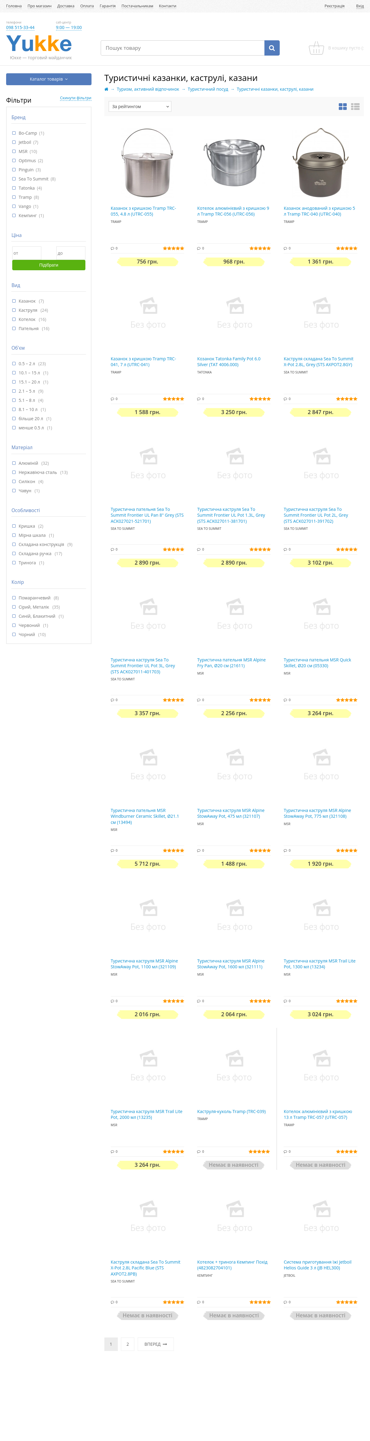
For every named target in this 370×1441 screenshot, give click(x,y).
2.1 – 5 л (27, 391)
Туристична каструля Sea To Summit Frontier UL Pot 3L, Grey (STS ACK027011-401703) (143, 666)
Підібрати (48, 265)
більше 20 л (31, 418)
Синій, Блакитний (38, 616)
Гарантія (108, 6)
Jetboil (25, 142)
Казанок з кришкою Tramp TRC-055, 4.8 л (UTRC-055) (143, 211)
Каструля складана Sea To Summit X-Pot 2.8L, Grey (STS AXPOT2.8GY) (318, 362)
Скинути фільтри (75, 97)
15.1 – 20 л (30, 382)
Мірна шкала (33, 535)
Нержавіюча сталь (38, 472)
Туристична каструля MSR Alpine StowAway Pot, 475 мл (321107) (230, 813)
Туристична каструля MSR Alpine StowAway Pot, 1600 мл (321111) (230, 964)
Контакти (168, 6)
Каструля (29, 310)
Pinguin (26, 170)
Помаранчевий (35, 598)
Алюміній (29, 463)
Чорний (27, 634)
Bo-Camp (28, 133)
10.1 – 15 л (30, 373)
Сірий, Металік (34, 607)
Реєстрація (335, 6)
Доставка (65, 6)
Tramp (25, 197)
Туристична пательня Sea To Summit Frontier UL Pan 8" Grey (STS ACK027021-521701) (147, 515)
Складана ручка (36, 553)
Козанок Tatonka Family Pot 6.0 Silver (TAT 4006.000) (228, 362)
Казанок (28, 301)
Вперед (155, 1344)
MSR (23, 151)
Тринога (28, 563)
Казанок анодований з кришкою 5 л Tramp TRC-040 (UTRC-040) (319, 211)
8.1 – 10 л (29, 409)
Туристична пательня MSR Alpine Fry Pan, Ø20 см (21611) (231, 663)
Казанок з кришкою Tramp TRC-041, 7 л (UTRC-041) (143, 362)
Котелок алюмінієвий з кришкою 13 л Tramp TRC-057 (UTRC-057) (318, 1114)
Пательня (29, 328)
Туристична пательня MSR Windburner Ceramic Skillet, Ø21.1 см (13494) (145, 816)
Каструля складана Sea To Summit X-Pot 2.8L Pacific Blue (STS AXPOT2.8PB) (146, 1268)
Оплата (87, 6)
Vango (25, 206)
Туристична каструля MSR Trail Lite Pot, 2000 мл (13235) (147, 1114)
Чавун (25, 490)
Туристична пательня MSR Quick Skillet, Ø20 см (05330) (317, 663)
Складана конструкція (42, 544)
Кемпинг (28, 215)
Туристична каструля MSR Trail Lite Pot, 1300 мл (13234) (320, 964)
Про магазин (39, 6)
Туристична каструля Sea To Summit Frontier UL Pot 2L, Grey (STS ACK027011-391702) (316, 515)
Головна (14, 6)
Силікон (27, 481)
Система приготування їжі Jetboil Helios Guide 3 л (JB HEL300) (317, 1265)
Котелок (28, 319)
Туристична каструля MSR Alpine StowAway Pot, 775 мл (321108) (317, 813)
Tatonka (27, 188)
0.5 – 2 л (27, 363)
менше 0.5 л (32, 428)
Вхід (360, 6)
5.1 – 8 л (27, 400)
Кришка (27, 526)
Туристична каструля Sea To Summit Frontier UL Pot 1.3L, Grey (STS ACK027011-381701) (231, 515)
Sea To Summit (33, 179)
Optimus (27, 160)
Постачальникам (137, 6)
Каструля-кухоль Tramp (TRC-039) (231, 1111)
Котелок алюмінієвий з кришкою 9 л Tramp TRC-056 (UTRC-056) (233, 211)
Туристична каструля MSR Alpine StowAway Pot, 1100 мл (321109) (144, 964)
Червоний (30, 625)
